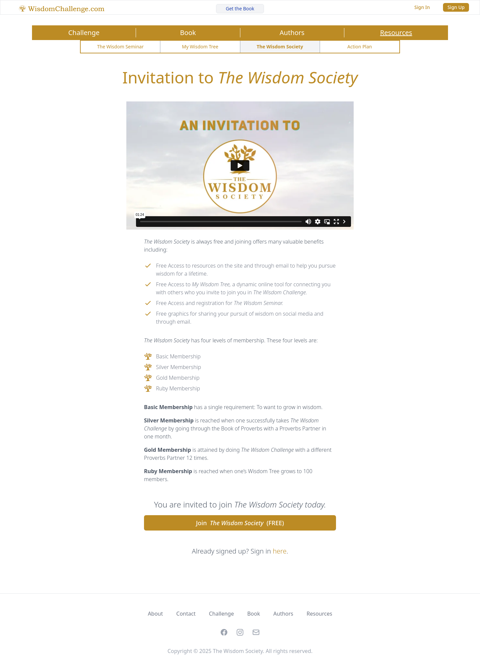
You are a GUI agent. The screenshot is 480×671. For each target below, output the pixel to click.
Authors (292, 32)
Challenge (84, 32)
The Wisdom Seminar (120, 46)
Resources (396, 32)
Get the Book (240, 8)
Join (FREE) (240, 523)
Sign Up (456, 7)
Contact (186, 613)
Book (188, 32)
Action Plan (359, 46)
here (279, 551)
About (155, 613)
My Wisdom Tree (200, 46)
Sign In (422, 7)
